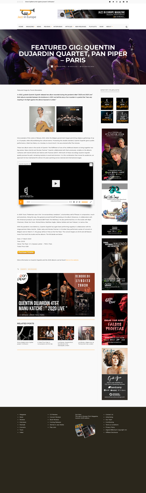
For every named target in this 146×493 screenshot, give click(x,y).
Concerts (23, 269)
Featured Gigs (85, 66)
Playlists (93, 26)
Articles (68, 26)
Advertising (109, 417)
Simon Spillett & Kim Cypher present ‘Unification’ (39, 2)
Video (21, 432)
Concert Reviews (55, 417)
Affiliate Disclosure (112, 432)
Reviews (47, 26)
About (108, 26)
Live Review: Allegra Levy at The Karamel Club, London (86, 343)
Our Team (109, 419)
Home (21, 26)
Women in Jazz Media (57, 425)
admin (64, 66)
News (39, 26)
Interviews (58, 26)
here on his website (72, 260)
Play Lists (53, 427)
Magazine (30, 26)
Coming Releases (55, 422)
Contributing (110, 422)
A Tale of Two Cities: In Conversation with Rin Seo (45, 343)
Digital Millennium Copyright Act (116, 430)
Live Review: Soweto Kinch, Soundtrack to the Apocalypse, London (65, 344)
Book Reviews (54, 419)
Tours (21, 430)
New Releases (80, 26)
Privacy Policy (110, 427)
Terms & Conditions (112, 425)
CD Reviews (54, 414)
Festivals (22, 425)
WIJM (101, 26)
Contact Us (109, 414)
